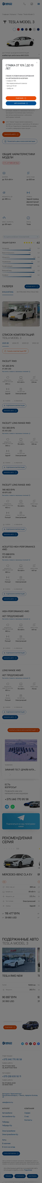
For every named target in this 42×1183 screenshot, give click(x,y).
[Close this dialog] (37, 63)
